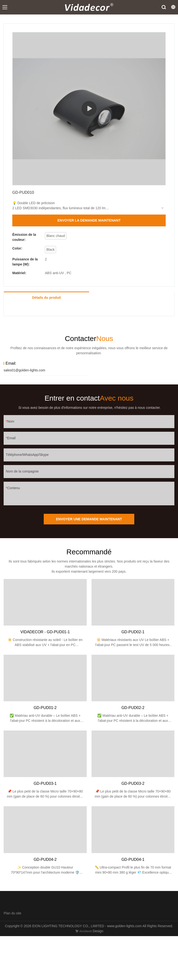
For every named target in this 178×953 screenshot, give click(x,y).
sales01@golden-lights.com (24, 370)
